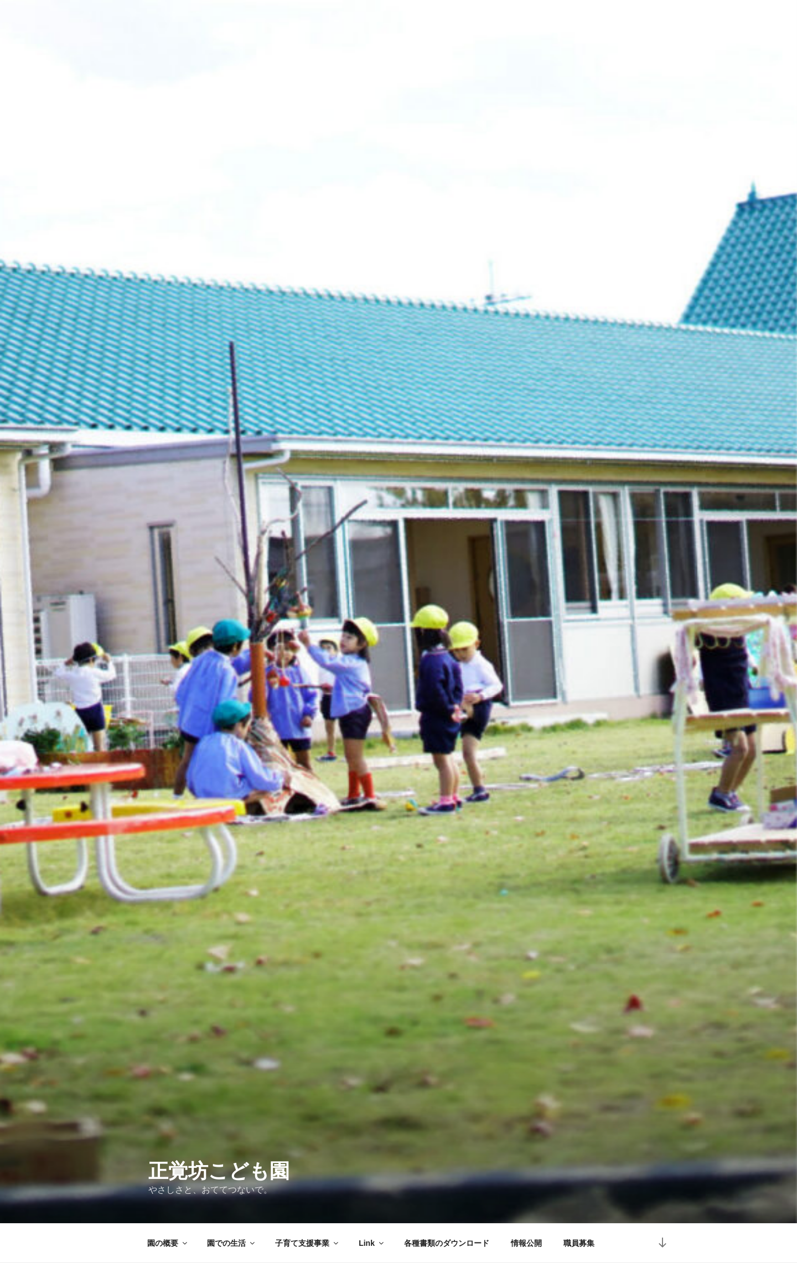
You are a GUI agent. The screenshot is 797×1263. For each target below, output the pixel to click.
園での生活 (231, 1243)
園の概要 (168, 1243)
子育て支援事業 (307, 1243)
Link (372, 1243)
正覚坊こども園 (218, 1171)
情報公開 (526, 1243)
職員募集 (578, 1243)
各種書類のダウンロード (446, 1243)
